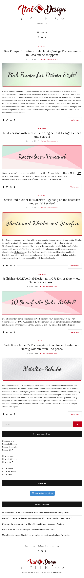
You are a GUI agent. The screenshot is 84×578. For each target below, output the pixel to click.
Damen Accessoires (10, 447)
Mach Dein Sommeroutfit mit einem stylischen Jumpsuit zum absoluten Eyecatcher (36, 535)
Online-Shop (19, 252)
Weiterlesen (74, 120)
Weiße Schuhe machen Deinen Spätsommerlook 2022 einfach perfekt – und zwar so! (37, 518)
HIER (58, 109)
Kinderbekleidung (9, 471)
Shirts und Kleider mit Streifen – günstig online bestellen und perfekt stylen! (42, 201)
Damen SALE (7, 450)
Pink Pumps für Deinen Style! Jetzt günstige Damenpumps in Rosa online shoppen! (42, 53)
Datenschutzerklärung (48, 546)
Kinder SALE (7, 474)
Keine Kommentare (49, 59)
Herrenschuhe (8, 456)
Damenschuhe (8, 441)
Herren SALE (7, 462)
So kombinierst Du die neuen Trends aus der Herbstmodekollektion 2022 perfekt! (35, 513)
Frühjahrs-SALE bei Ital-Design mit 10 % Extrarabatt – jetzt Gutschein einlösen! (42, 280)
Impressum (30, 546)
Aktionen (42, 128)
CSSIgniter (57, 572)
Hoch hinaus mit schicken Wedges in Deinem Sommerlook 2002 (28, 529)
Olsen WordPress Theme (34, 572)
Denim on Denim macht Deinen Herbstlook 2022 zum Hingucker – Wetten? (33, 524)
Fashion (42, 47)
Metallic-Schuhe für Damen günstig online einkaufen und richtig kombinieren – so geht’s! (42, 347)
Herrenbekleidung (9, 459)
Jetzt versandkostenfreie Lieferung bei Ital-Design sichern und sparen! (42, 134)
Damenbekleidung (9, 444)
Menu (42, 32)
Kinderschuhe (7, 468)
